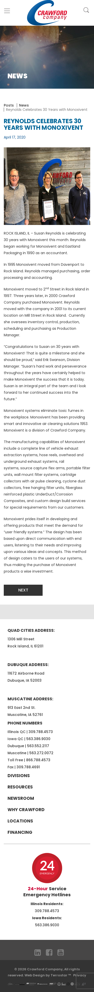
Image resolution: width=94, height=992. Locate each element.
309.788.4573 (41, 731)
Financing (20, 832)
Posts (9, 105)
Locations (20, 821)
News (24, 105)
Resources (20, 787)
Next (23, 590)
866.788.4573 (38, 760)
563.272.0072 (41, 752)
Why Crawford (26, 810)
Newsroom (21, 798)
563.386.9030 (38, 738)
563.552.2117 (38, 745)
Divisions (19, 776)
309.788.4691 (28, 767)
